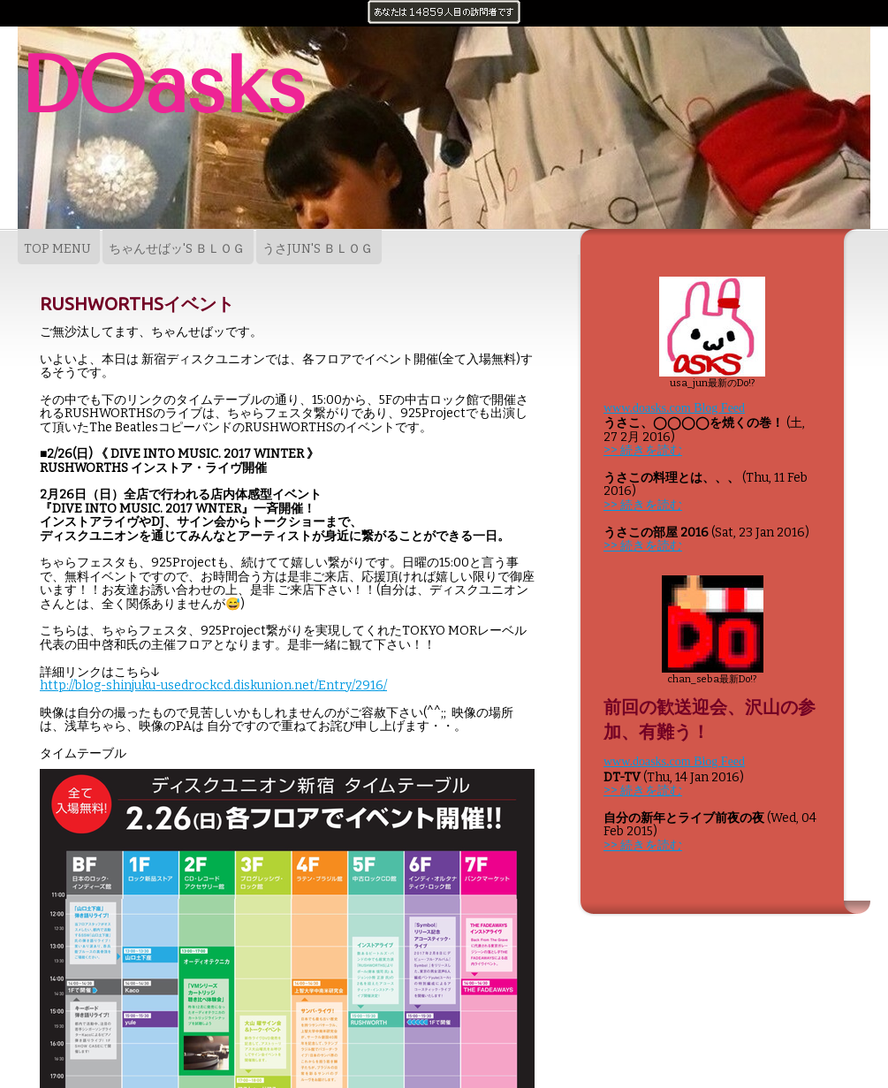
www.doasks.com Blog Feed (674, 408)
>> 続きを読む (642, 450)
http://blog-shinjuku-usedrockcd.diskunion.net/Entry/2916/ (213, 685)
